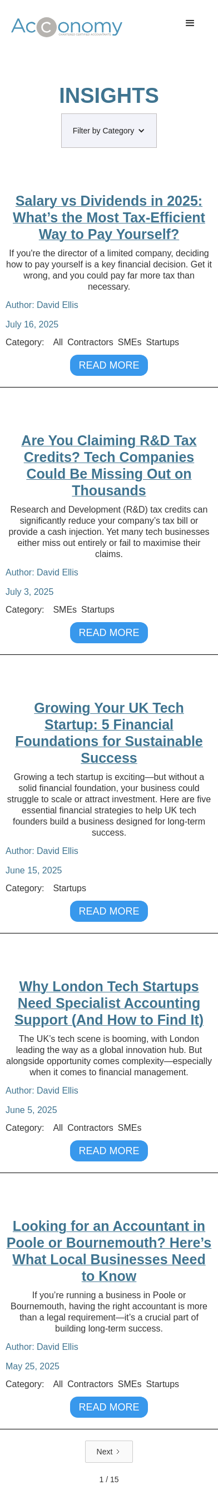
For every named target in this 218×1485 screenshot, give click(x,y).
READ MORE (108, 365)
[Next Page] (109, 1452)
